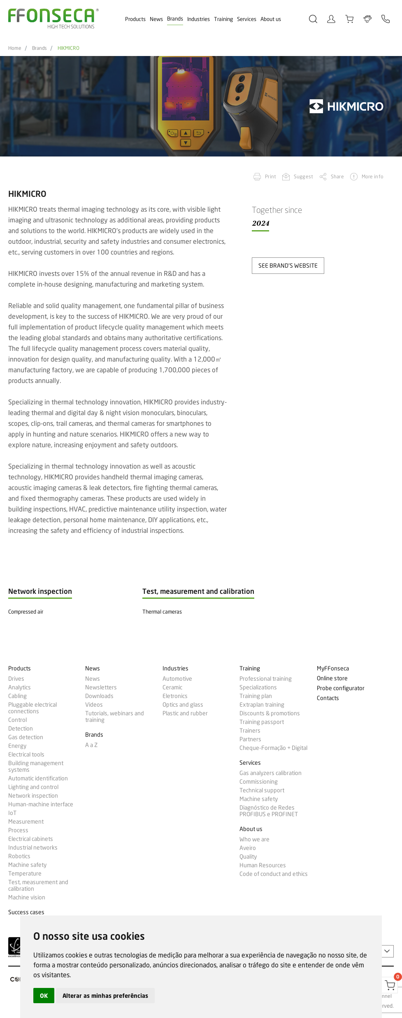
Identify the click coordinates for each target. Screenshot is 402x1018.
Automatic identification (38, 778)
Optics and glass (183, 704)
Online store (332, 678)
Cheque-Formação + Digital (273, 748)
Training (223, 19)
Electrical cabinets (30, 839)
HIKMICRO (68, 48)
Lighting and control (33, 787)
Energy (17, 745)
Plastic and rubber (185, 713)
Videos (94, 704)
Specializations (258, 687)
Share (337, 176)
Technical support (261, 790)
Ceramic (172, 687)
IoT (12, 813)
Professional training (265, 678)
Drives (16, 678)
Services (246, 19)
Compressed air (25, 611)
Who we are (254, 839)
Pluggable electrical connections (32, 707)
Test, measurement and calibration (38, 885)
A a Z (91, 745)
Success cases (26, 912)
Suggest (303, 176)
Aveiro (247, 848)
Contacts (328, 698)
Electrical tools (26, 754)
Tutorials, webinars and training (114, 716)
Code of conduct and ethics (273, 874)
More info (372, 176)
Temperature (25, 873)
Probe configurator (341, 688)
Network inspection (33, 795)
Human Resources (262, 865)
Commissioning (258, 781)
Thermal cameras (162, 611)
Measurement (26, 821)
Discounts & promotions (269, 713)
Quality (248, 856)
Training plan (255, 696)
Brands (175, 18)
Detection (20, 728)
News (156, 19)
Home (14, 48)
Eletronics (175, 696)
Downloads (99, 696)
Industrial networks (33, 847)
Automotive (177, 678)
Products (135, 19)
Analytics (19, 687)
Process (18, 830)
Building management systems (35, 766)
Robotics (19, 856)
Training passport (261, 722)
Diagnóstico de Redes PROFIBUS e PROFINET (268, 810)
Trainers (249, 730)
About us (270, 19)
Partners (250, 739)
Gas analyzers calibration (270, 773)
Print (270, 176)
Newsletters (101, 687)
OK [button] (44, 995)
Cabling (17, 696)
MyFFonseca (333, 668)
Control (17, 720)
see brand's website (288, 265)
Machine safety (27, 865)
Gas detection (25, 737)
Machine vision (26, 897)
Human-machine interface (40, 804)
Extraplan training (261, 704)
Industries (198, 19)
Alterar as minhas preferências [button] (105, 995)
